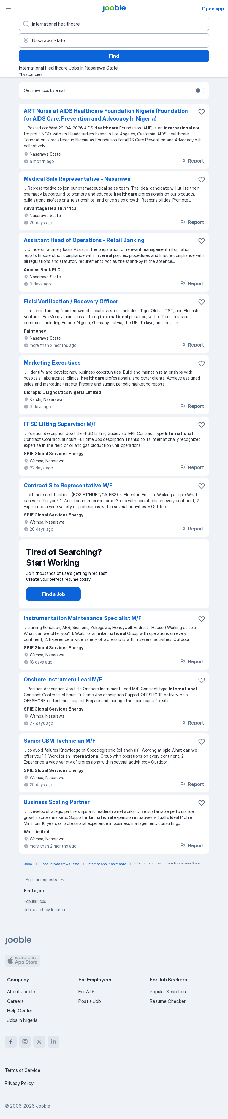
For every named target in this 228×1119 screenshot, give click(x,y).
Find (114, 56)
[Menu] (8, 8)
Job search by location (45, 915)
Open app (213, 9)
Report (192, 161)
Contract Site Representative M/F (68, 485)
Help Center (19, 1011)
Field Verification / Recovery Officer (71, 301)
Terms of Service (22, 1070)
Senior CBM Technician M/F (60, 747)
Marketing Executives (52, 363)
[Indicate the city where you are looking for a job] (114, 40)
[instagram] (25, 1042)
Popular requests (45, 886)
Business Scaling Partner (57, 808)
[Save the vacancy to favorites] (201, 111)
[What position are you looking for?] (114, 24)
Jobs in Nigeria (22, 1020)
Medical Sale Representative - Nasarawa (77, 179)
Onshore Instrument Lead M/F (63, 685)
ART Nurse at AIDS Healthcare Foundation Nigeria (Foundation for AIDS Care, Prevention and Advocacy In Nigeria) (106, 115)
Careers (15, 1001)
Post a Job (89, 1001)
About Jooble (21, 992)
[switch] (199, 90)
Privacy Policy (19, 1083)
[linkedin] (53, 1042)
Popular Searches (168, 992)
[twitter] (39, 1042)
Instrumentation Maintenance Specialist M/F (83, 624)
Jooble (43, 1106)
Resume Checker (168, 1001)
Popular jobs (35, 907)
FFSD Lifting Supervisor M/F (60, 424)
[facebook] (11, 1042)
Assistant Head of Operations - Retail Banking (84, 240)
